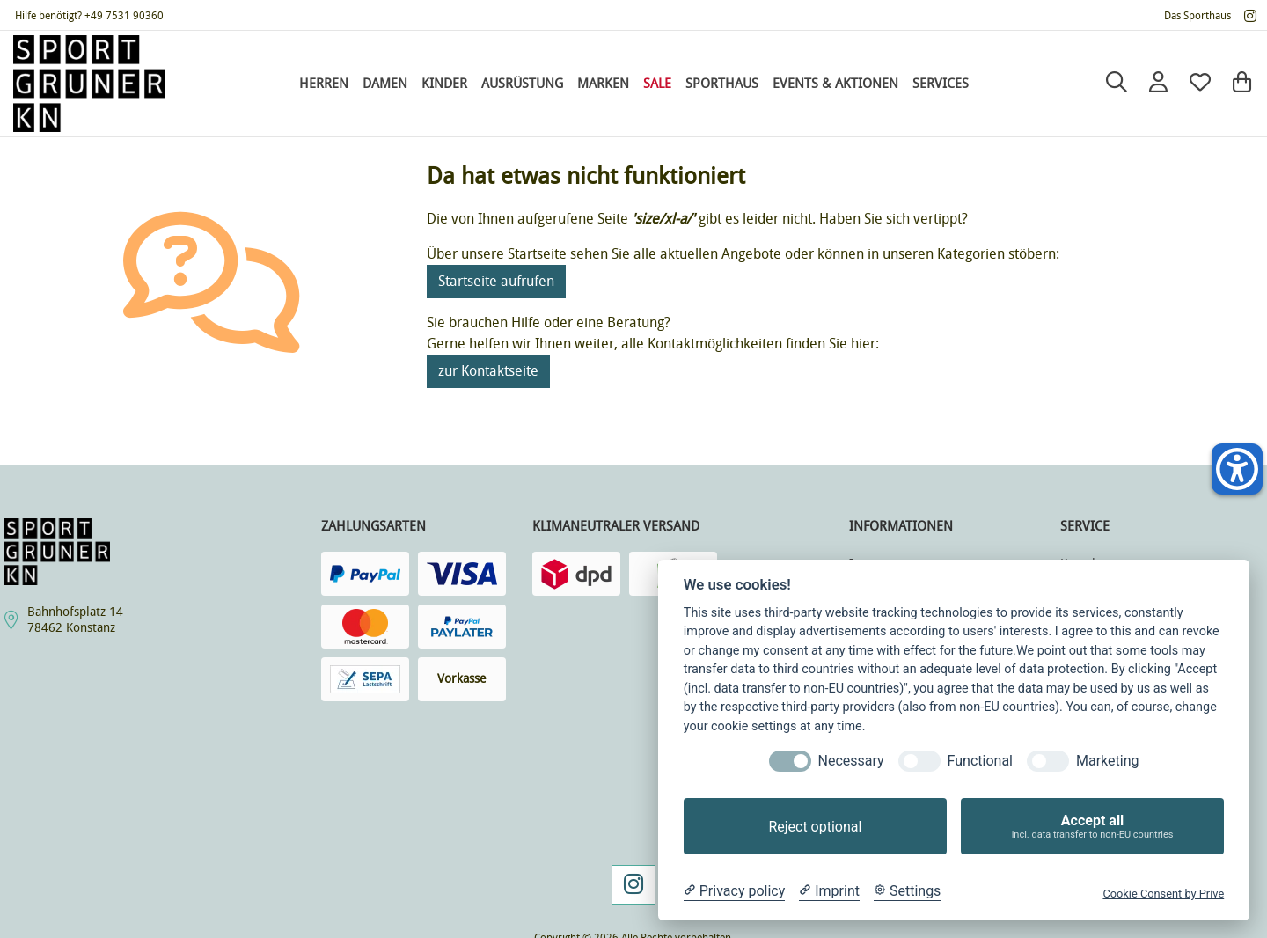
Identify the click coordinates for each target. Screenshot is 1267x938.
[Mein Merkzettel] (1200, 83)
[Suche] (1117, 83)
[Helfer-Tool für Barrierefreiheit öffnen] (1237, 469)
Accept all (1092, 826)
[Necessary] (790, 761)
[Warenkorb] (1242, 83)
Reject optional (814, 826)
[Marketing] (1048, 761)
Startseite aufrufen (496, 281)
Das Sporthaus (1197, 16)
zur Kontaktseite (488, 371)
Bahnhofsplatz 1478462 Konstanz (75, 620)
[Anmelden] (1158, 83)
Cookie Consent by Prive (1163, 893)
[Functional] (919, 761)
